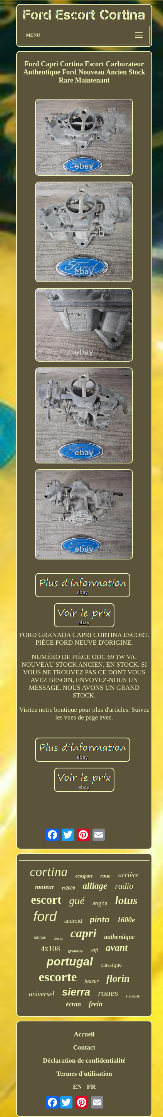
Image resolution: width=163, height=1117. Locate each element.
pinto (99, 919)
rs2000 (68, 888)
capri (84, 933)
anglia (100, 903)
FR (91, 1086)
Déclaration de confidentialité (84, 1060)
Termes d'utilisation (84, 1073)
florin (118, 978)
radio (124, 886)
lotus (126, 900)
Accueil (84, 1034)
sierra (76, 992)
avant (117, 947)
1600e (126, 920)
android (73, 921)
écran (73, 1004)
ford (45, 916)
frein (96, 1004)
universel (41, 994)
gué (76, 900)
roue (105, 876)
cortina (48, 871)
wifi (94, 950)
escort (46, 899)
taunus (40, 937)
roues (108, 993)
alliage (94, 886)
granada (75, 951)
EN (77, 1086)
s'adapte (133, 996)
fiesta (58, 938)
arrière (128, 875)
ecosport (83, 876)
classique (111, 965)
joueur (91, 981)
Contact (84, 1047)
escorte (58, 977)
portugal (70, 961)
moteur (44, 887)
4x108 (50, 948)
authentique (119, 936)
